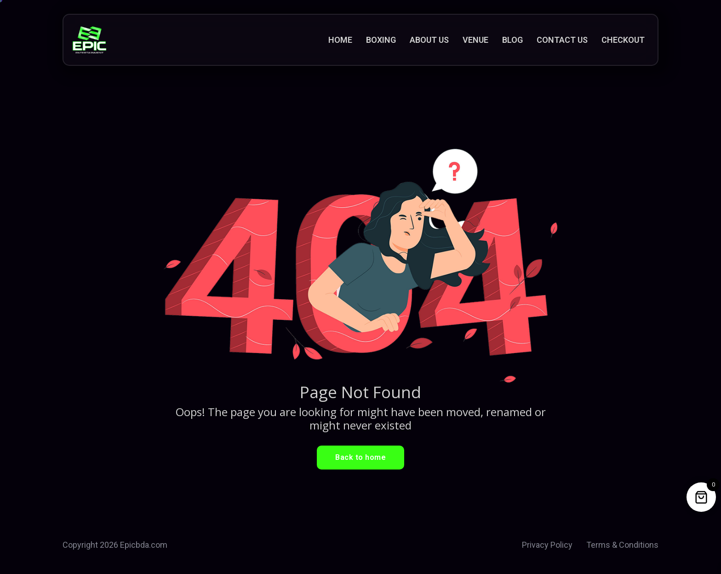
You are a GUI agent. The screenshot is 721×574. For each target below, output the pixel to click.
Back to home (360, 457)
